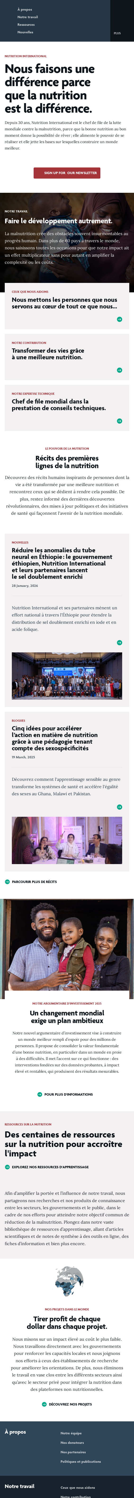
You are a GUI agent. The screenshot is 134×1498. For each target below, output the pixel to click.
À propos (25, 9)
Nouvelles (25, 32)
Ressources (26, 24)
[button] (121, 32)
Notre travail (28, 17)
